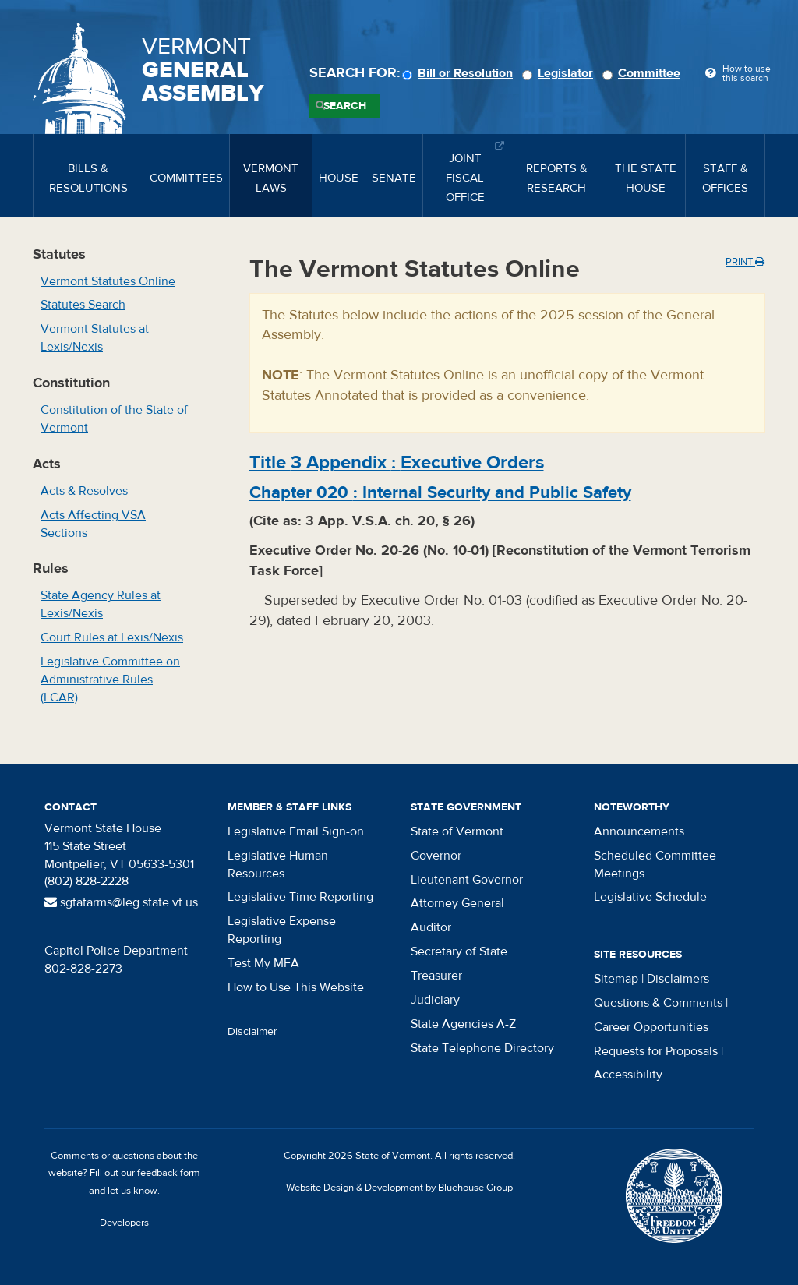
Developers (124, 1222)
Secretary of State (459, 951)
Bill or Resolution (460, 73)
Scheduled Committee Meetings (655, 864)
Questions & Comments (658, 1003)
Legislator (560, 73)
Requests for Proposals (656, 1051)
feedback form (168, 1173)
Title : (396, 462)
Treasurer (436, 975)
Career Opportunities (651, 1027)
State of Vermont (457, 831)
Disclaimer (252, 1032)
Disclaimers (678, 979)
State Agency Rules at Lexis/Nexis (101, 604)
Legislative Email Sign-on (296, 831)
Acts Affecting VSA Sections (93, 524)
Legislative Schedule (650, 897)
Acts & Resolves (84, 491)
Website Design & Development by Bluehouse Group (399, 1187)
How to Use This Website (296, 987)
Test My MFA (263, 963)
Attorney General (457, 903)
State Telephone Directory (482, 1048)
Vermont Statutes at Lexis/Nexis (95, 338)
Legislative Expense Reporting (282, 930)
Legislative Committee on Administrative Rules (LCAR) (110, 679)
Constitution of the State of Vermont (114, 419)
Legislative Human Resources (278, 864)
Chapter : (440, 492)
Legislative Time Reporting (300, 897)
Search (344, 106)
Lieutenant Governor (467, 880)
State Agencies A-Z (463, 1024)
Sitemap (616, 979)
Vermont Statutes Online (108, 281)
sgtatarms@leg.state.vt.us (121, 902)
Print (745, 262)
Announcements (639, 831)
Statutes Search (83, 304)
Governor (436, 855)
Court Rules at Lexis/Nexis (112, 637)
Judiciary (435, 1000)
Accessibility (628, 1074)
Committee (643, 73)
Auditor (431, 927)
